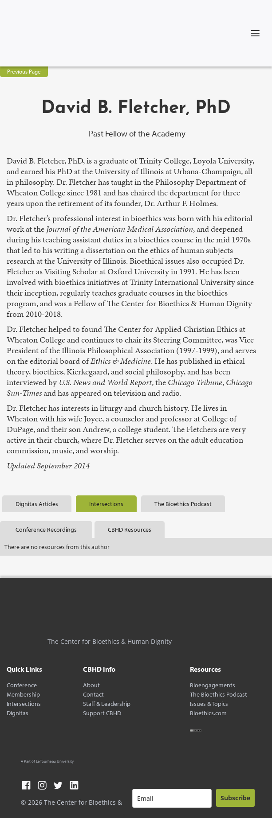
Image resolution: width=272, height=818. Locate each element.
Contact (93, 694)
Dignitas (17, 713)
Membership (23, 694)
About (91, 685)
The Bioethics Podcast (218, 694)
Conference (22, 685)
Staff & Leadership (106, 704)
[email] (172, 798)
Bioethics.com (208, 713)
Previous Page (24, 71)
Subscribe (235, 798)
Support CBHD (102, 713)
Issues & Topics (209, 704)
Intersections (24, 704)
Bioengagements (212, 685)
